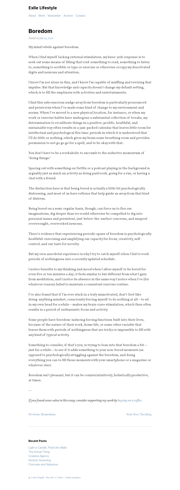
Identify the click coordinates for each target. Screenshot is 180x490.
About (32, 15)
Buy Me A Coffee (54, 477)
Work (41, 15)
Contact (80, 15)
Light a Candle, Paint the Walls (47, 447)
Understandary (73, 477)
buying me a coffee (129, 400)
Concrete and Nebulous (43, 464)
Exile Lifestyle (42, 8)
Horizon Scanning (39, 460)
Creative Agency (38, 456)
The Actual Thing (39, 451)
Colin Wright (37, 477)
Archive (68, 15)
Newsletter (54, 15)
